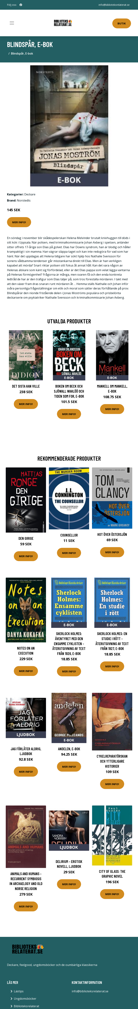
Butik (122, 23)
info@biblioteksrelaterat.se (114, 4)
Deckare (29, 194)
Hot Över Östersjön (112, 534)
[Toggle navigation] (12, 23)
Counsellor (69, 535)
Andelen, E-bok (69, 748)
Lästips (19, 991)
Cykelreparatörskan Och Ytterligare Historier (112, 761)
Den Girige (26, 538)
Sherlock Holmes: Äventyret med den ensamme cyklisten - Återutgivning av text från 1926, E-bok (69, 643)
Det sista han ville (26, 386)
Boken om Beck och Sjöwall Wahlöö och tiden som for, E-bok (69, 391)
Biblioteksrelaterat (26, 1006)
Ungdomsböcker (25, 999)
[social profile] (21, 4)
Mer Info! (19, 222)
